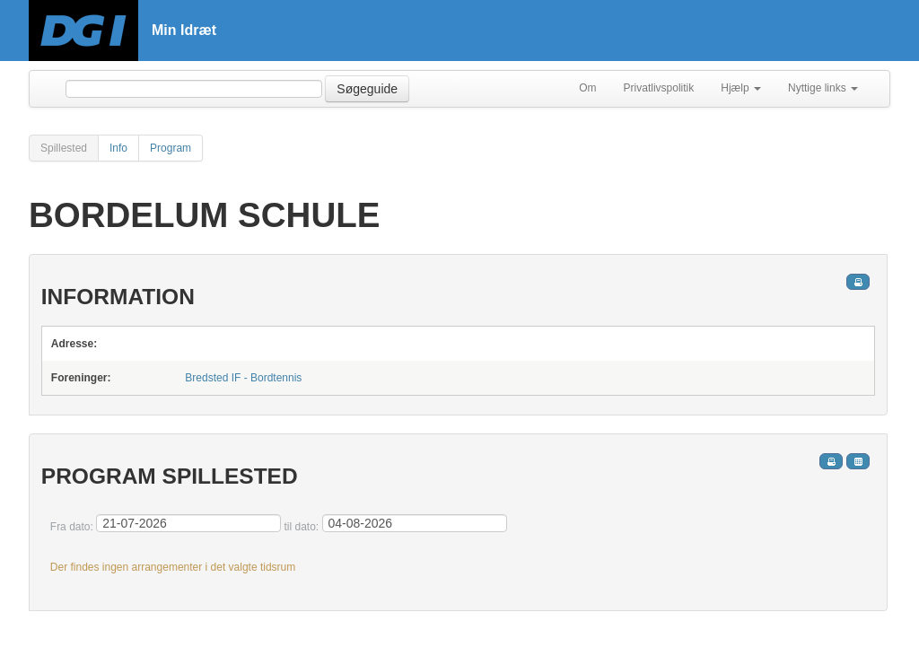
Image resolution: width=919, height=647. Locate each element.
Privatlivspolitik (659, 88)
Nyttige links (823, 88)
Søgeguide (367, 89)
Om (587, 88)
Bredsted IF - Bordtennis (243, 378)
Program (170, 148)
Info (118, 148)
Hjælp (741, 88)
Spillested (63, 148)
